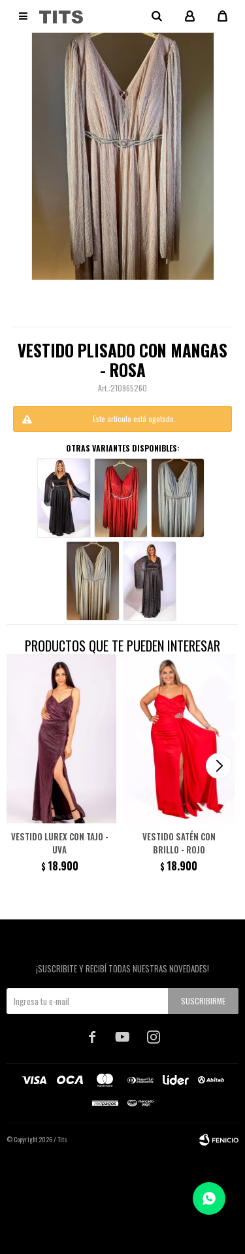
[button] (219, 766)
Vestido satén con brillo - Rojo (179, 843)
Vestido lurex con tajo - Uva (59, 843)
